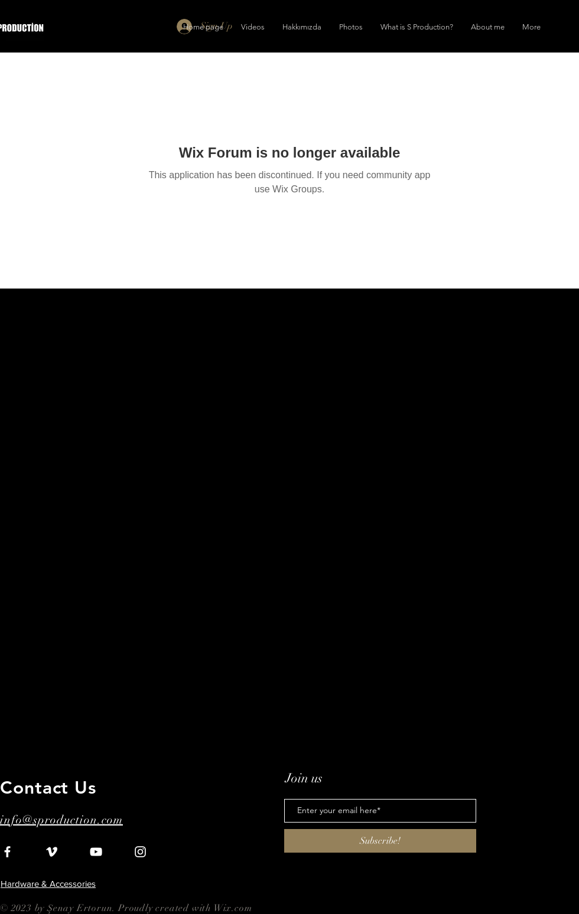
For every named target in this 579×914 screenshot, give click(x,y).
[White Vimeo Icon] (51, 851)
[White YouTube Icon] (96, 851)
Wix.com (233, 908)
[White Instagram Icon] (140, 851)
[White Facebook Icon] (7, 851)
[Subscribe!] (380, 841)
